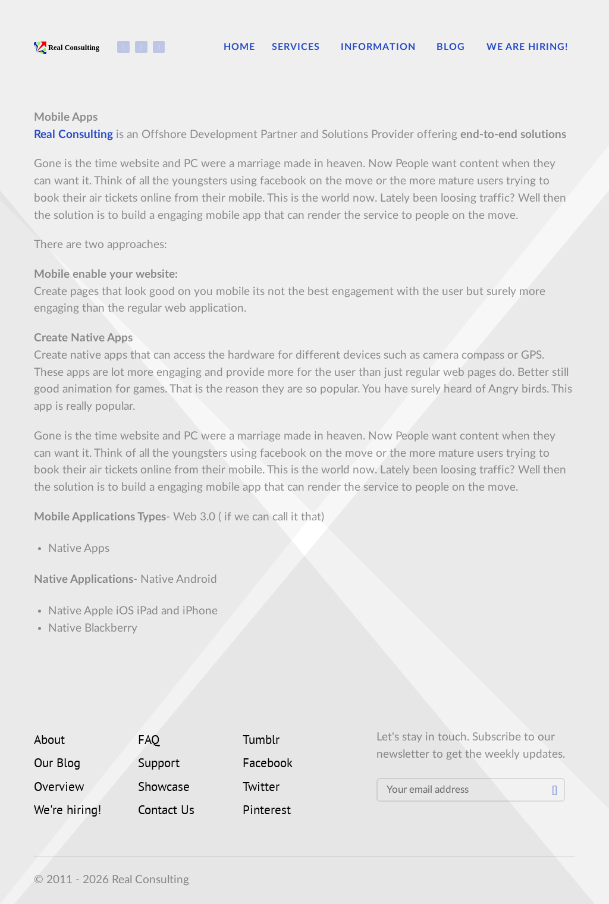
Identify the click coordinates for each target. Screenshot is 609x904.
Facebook (268, 764)
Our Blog (57, 764)
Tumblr (261, 741)
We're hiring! (67, 811)
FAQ (148, 741)
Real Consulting (73, 134)
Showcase (164, 788)
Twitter (261, 788)
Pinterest (267, 811)
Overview (59, 788)
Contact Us (166, 811)
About (49, 741)
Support (159, 764)
